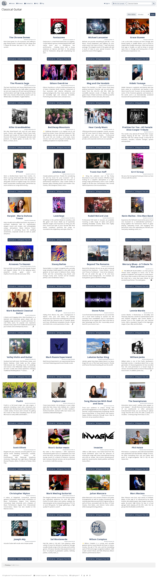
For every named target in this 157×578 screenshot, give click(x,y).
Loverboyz (58, 215)
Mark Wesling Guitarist (58, 493)
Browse (19, 3)
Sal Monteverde (59, 539)
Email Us (12, 59)
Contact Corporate (40, 575)
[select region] (119, 3)
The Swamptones (137, 401)
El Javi (59, 310)
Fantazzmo (59, 37)
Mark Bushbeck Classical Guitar (20, 312)
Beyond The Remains (98, 264)
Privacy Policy (62, 575)
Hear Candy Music (98, 127)
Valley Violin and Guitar (19, 357)
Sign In (107, 3)
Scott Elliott (19, 447)
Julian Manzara (98, 493)
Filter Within (132, 14)
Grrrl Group (137, 171)
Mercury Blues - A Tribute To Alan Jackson (137, 265)
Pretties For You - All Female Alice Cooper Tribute (137, 128)
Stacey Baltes (59, 264)
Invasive (98, 447)
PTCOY (19, 171)
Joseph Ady (19, 539)
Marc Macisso (137, 493)
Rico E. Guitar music (58, 447)
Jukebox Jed (59, 171)
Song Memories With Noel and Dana (98, 402)
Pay (42, 3)
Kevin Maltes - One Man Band (137, 215)
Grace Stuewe (137, 37)
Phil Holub (137, 447)
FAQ (36, 3)
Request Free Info (24, 59)
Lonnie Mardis (137, 310)
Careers (52, 575)
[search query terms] (139, 3)
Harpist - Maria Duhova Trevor (19, 217)
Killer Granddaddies (19, 127)
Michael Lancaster (98, 37)
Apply (153, 14)
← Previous (7, 565)
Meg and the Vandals (98, 83)
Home (12, 3)
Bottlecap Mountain (59, 127)
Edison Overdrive (59, 83)
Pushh (19, 401)
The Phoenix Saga (19, 83)
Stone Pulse (98, 310)
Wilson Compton (98, 539)
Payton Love (58, 401)
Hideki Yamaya (137, 83)
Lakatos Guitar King (98, 357)
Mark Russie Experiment (59, 357)
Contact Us (28, 3)
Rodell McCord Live (98, 215)
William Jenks (137, 357)
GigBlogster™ (74, 575)
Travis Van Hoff (98, 171)
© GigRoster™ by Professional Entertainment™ (17, 575)
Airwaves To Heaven (19, 264)
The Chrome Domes (19, 37)
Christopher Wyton (19, 493)
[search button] (153, 3)
